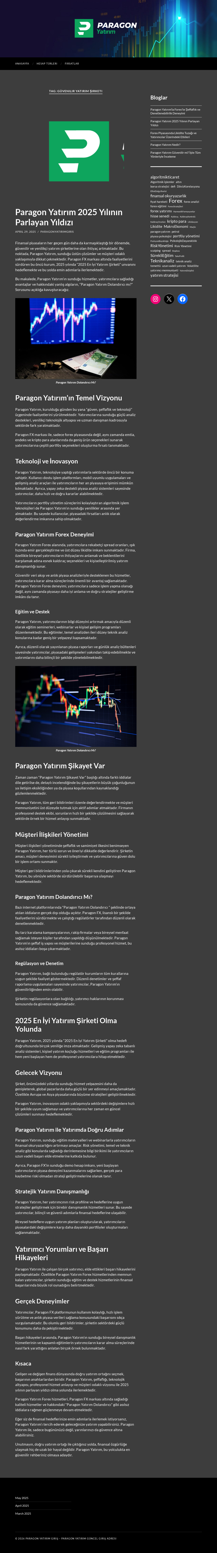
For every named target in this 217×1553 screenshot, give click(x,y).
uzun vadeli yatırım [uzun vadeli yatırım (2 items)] (174, 265)
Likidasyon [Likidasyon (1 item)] (193, 222)
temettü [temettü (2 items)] (155, 265)
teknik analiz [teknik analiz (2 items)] (184, 261)
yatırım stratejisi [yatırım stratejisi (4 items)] (164, 275)
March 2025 (23, 1513)
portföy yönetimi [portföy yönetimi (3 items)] (186, 236)
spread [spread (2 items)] (166, 250)
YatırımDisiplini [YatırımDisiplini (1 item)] (187, 270)
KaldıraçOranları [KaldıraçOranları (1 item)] (158, 222)
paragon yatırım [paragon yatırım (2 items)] (160, 231)
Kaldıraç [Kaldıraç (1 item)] (174, 216)
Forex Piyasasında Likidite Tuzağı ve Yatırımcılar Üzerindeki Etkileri (173, 135)
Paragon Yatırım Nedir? (165, 144)
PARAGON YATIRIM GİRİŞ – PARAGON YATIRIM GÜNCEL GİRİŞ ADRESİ (71, 1538)
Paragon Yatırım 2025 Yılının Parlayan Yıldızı (69, 217)
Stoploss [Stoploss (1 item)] (176, 251)
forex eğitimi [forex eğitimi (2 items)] (158, 206)
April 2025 (22, 1505)
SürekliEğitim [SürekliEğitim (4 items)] (161, 255)
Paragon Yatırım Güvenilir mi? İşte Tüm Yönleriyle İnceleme (175, 154)
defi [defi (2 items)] (173, 186)
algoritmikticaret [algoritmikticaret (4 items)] (164, 177)
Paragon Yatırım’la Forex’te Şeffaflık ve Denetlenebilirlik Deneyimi (175, 111)
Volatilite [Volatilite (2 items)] (193, 265)
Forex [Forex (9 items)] (175, 200)
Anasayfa (22, 63)
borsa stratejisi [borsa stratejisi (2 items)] (159, 186)
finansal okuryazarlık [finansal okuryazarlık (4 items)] (168, 196)
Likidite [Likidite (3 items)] (156, 226)
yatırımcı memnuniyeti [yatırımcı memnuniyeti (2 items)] (164, 270)
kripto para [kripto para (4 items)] (176, 221)
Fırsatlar (72, 63)
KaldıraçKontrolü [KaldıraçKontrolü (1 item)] (187, 216)
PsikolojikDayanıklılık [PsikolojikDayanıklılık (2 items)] (183, 240)
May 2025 (21, 1498)
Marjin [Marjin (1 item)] (193, 227)
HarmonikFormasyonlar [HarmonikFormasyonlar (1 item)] (184, 211)
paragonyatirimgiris (57, 231)
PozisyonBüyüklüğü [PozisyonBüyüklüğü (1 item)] (159, 241)
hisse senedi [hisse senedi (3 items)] (159, 216)
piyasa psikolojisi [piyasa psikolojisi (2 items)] (160, 236)
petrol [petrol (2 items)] (175, 231)
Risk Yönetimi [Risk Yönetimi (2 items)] (183, 246)
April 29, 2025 (25, 231)
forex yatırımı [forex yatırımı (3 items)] (161, 211)
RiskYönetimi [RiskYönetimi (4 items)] (161, 245)
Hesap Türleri (47, 63)
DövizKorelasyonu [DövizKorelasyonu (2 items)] (188, 186)
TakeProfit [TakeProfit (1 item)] (179, 256)
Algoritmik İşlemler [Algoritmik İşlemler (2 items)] (162, 182)
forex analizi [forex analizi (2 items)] (191, 201)
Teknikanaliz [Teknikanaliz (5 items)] (162, 260)
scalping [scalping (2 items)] (155, 250)
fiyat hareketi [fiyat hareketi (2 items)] (158, 201)
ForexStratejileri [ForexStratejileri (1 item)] (175, 206)
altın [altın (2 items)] (178, 182)
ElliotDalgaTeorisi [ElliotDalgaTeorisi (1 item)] (158, 191)
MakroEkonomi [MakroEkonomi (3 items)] (176, 226)
